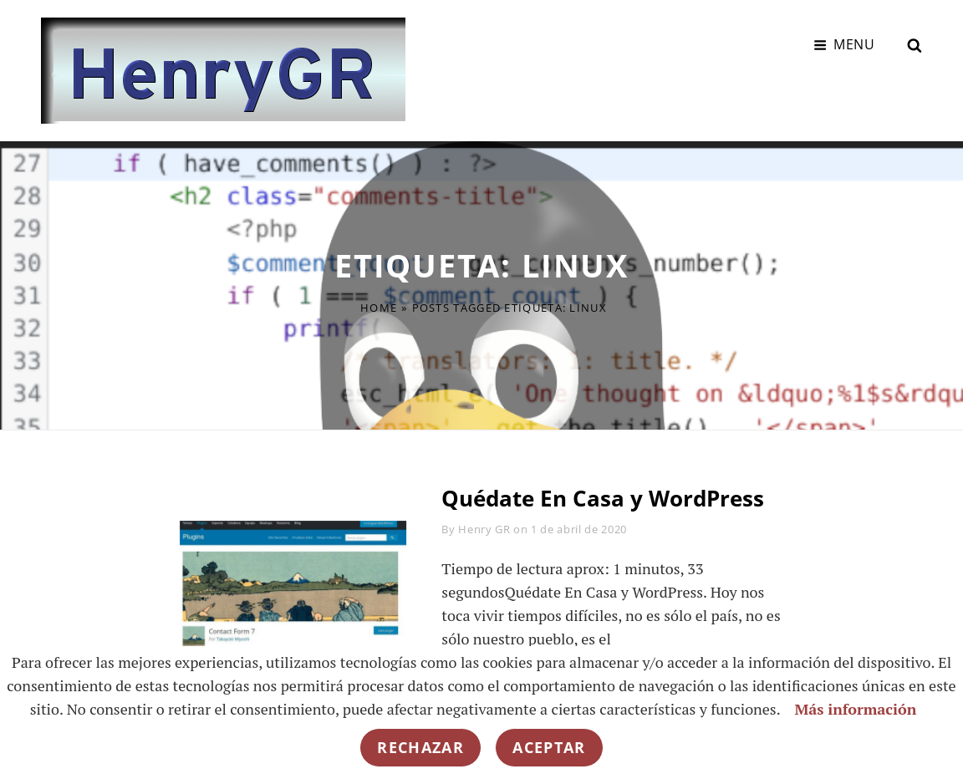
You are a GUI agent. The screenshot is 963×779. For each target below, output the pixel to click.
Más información (855, 709)
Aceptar (548, 747)
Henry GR (484, 529)
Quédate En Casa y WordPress (602, 498)
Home (378, 307)
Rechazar (420, 747)
